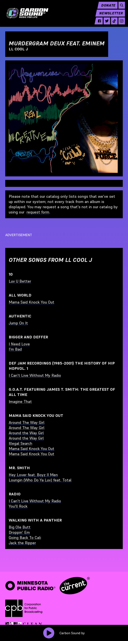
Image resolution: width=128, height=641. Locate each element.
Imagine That (20, 401)
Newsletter (109, 16)
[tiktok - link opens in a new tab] (112, 23)
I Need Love (19, 343)
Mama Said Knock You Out (31, 302)
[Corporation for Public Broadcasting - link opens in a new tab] (23, 608)
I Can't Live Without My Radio (35, 375)
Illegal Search (20, 443)
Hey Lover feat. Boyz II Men (33, 474)
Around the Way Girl (26, 432)
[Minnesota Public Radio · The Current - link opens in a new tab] (47, 585)
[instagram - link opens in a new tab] (119, 23)
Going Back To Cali (25, 537)
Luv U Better (20, 281)
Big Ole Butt (20, 527)
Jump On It (18, 323)
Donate (106, 8)
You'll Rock (18, 506)
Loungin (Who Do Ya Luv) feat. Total (40, 479)
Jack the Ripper (22, 542)
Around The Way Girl (26, 422)
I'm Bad (15, 349)
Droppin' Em (19, 532)
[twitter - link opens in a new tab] (104, 23)
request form (38, 212)
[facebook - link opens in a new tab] (97, 23)
